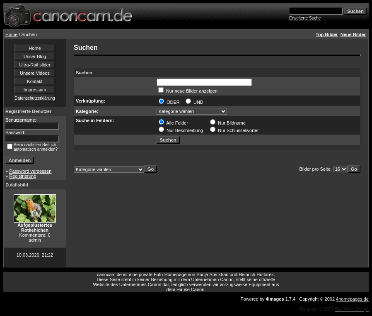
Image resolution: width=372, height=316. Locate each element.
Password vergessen (30, 171)
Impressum (35, 89)
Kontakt (34, 81)
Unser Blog (35, 56)
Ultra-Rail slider (34, 64)
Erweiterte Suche (305, 18)
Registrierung (22, 176)
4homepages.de (352, 298)
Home (11, 34)
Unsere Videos (35, 73)
